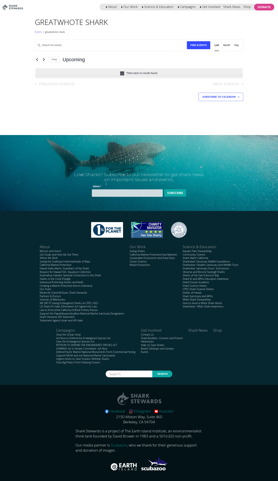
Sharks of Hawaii (192, 292)
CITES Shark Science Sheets (198, 289)
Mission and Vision (50, 251)
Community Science (194, 254)
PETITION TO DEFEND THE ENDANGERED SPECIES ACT (86, 345)
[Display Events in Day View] (236, 45)
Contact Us (147, 334)
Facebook (115, 411)
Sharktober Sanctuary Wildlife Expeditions (206, 261)
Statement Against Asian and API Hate (61, 320)
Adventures (147, 341)
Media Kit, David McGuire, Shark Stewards (63, 292)
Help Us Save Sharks (152, 345)
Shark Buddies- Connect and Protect (162, 338)
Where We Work (49, 258)
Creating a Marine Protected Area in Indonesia (66, 285)
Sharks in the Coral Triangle (55, 278)
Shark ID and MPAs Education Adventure (206, 278)
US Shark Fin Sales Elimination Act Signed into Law (68, 306)
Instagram (140, 411)
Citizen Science (138, 261)
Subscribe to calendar (219, 96)
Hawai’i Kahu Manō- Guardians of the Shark (64, 268)
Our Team (45, 289)
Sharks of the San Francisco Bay (201, 275)
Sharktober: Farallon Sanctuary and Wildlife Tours (210, 265)
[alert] (139, 73)
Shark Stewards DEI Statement (57, 317)
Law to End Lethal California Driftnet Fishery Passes (69, 310)
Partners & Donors (50, 296)
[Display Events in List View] (217, 45)
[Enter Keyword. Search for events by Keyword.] (111, 45)
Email (97, 186)
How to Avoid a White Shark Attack (202, 303)
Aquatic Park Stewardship (197, 251)
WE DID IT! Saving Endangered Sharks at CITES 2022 (69, 303)
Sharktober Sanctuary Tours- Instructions (206, 268)
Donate (264, 7)
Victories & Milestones (52, 299)
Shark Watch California (195, 258)
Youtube (163, 411)
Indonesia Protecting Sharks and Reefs (62, 282)
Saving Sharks (137, 251)
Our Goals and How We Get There (59, 254)
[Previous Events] (37, 60)
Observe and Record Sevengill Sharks (204, 272)
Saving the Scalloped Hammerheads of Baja (65, 261)
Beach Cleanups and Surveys (157, 348)
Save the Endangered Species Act (75, 341)
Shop (247, 7)
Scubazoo (119, 445)
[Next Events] (44, 60)
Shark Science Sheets (195, 285)
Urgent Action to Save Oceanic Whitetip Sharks (82, 358)
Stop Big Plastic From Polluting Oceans (78, 362)
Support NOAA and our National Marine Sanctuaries (85, 355)
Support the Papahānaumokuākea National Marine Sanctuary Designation (82, 313)
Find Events (198, 45)
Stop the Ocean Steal (68, 334)
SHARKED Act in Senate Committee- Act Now (81, 348)
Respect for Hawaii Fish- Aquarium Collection (65, 272)
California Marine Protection (55, 265)
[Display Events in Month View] (226, 45)
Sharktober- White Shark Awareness (203, 306)
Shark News (231, 7)
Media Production (140, 265)
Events (38, 32)
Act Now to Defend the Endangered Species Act (83, 338)
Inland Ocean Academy (196, 282)
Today (54, 59)
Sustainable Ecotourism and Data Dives (152, 258)
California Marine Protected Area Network (153, 254)
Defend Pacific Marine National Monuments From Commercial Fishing (95, 352)
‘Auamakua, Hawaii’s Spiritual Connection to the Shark (70, 275)
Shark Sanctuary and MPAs (198, 296)
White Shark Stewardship (197, 299)
